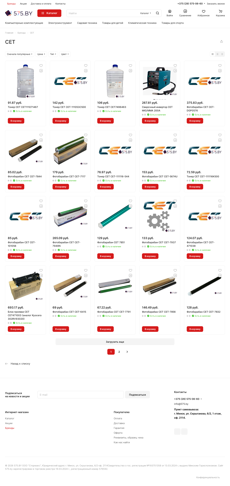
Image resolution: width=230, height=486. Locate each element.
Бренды (9, 427)
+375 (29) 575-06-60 (190, 3)
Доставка (119, 423)
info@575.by (181, 403)
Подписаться (137, 394)
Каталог (9, 418)
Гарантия (119, 427)
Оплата (118, 418)
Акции (8, 423)
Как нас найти (122, 442)
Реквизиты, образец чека (128, 437)
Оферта (118, 432)
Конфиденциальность (208, 477)
